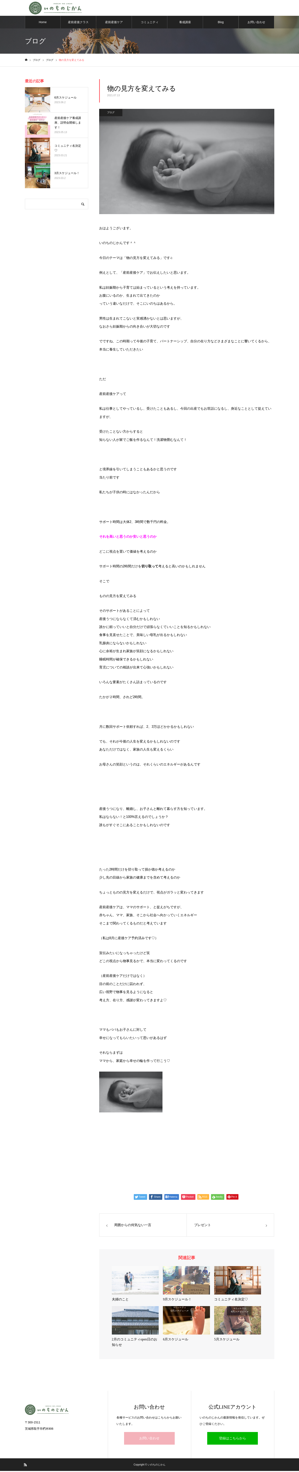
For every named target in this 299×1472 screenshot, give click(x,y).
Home (43, 23)
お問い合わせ (256, 23)
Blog (221, 23)
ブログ (111, 113)
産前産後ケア (114, 23)
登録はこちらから (232, 1439)
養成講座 (185, 23)
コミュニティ (149, 23)
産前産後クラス (78, 23)
